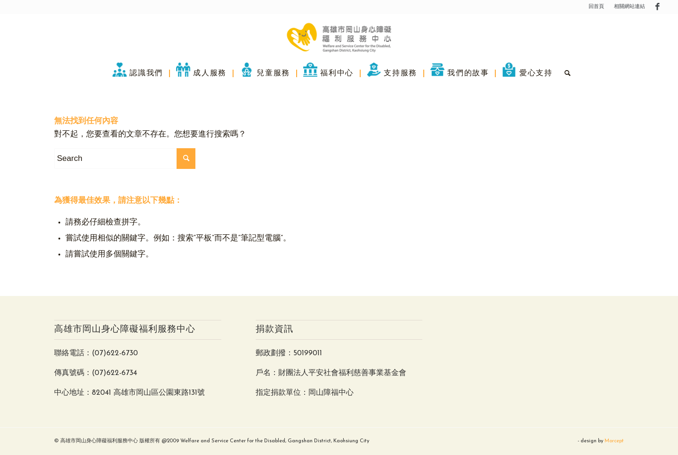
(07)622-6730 (115, 353)
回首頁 (596, 6)
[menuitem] (596, 7)
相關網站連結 (629, 6)
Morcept (614, 441)
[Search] (565, 73)
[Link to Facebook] (657, 7)
